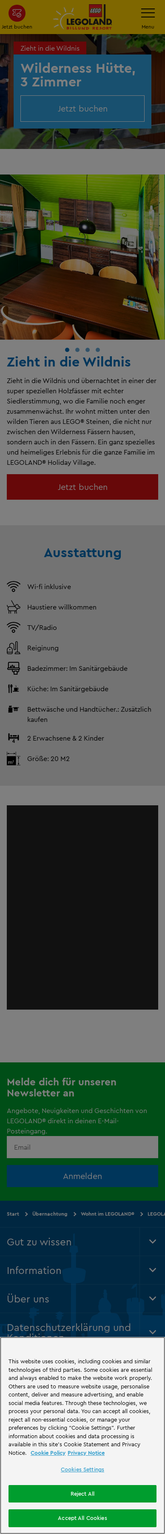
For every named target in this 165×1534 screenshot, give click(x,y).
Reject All (82, 1493)
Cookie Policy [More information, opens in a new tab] (48, 1452)
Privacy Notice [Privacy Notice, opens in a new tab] (86, 1452)
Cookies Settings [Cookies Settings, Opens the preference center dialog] (82, 1469)
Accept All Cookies (82, 1517)
